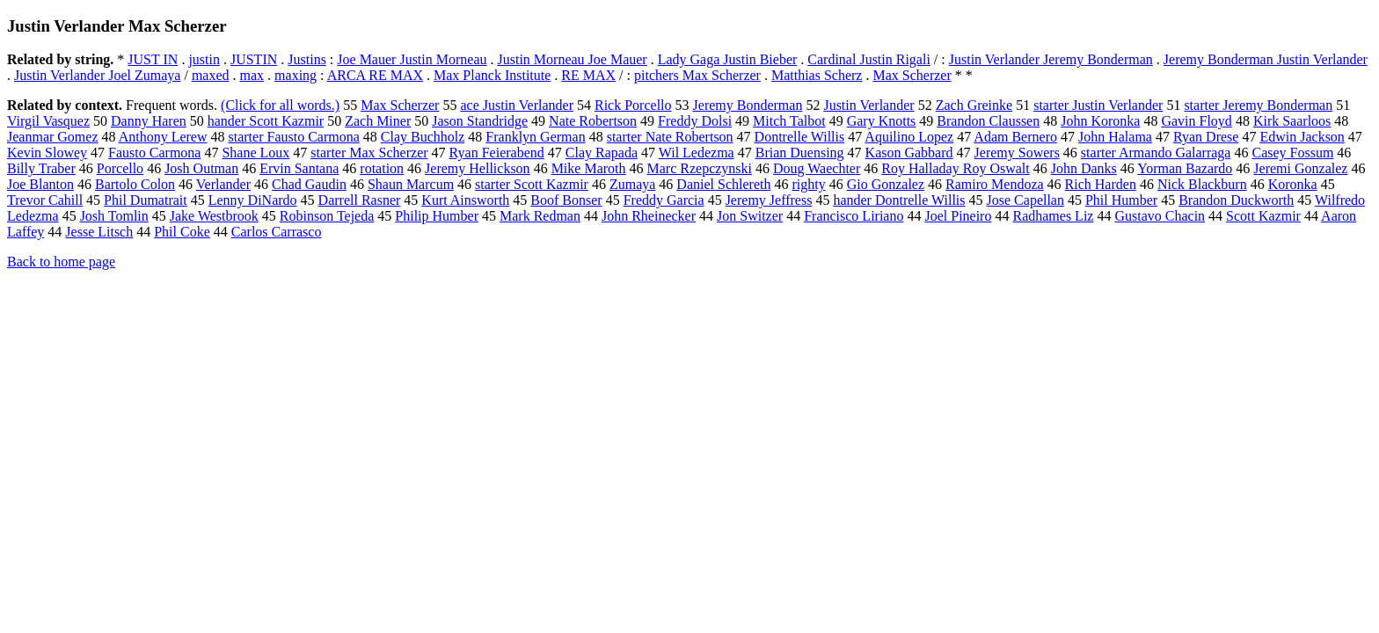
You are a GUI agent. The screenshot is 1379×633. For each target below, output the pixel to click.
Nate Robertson (593, 120)
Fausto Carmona (154, 152)
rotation (382, 168)
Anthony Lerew (163, 136)
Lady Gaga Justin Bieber (728, 59)
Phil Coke (182, 231)
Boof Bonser (566, 200)
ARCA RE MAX (375, 75)
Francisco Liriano (853, 215)
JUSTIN (253, 59)
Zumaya (632, 184)
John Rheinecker (649, 215)
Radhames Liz (1052, 215)
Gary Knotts (881, 120)
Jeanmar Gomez (52, 136)
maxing (295, 75)
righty (808, 184)
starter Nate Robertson (670, 136)
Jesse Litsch (99, 231)
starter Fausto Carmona (294, 136)
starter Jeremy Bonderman (1258, 105)
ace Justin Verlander (516, 105)
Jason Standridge (480, 120)
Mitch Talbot (789, 120)
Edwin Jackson (1301, 136)
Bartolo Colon (135, 184)
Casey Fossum (1292, 152)
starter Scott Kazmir (531, 184)
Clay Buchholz (423, 136)
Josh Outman (201, 168)
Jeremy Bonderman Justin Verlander (1266, 59)
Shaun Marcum (411, 184)
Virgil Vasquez (48, 120)
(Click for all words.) (280, 105)
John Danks (1084, 168)
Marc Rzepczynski (700, 168)
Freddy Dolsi (695, 120)
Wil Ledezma (696, 152)
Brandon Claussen (988, 120)
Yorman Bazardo (1184, 168)
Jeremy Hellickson (477, 168)
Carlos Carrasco (276, 231)
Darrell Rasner (359, 200)
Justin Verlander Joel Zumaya (97, 75)
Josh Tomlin (114, 215)
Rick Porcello (633, 105)
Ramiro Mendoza (994, 184)
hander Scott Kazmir (266, 120)
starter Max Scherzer (368, 152)
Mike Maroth (588, 168)
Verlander (223, 184)
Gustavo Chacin (1159, 215)
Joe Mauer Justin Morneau (411, 59)
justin (204, 59)
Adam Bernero (1015, 136)
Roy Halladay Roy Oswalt (955, 168)
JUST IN (153, 59)
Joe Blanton (40, 184)
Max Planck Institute (492, 75)
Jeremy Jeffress (769, 200)
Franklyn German (535, 136)
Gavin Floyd (1196, 120)
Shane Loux (255, 152)
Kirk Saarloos (1292, 120)
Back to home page (61, 261)
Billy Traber (41, 168)
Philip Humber (436, 215)
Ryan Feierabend (496, 152)
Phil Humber (1121, 200)
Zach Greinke (974, 105)
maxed (211, 75)
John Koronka (1100, 120)
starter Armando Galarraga (1156, 152)
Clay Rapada (601, 152)
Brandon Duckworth (1236, 200)
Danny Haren (148, 120)
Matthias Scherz (817, 75)
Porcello (120, 168)
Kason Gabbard (909, 152)
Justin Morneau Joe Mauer (572, 59)
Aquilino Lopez (909, 136)
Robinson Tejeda (327, 215)
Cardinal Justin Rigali (868, 59)
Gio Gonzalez (885, 184)
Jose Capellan (1025, 200)
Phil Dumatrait (145, 200)
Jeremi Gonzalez (1300, 168)
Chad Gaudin (309, 184)
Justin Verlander (868, 105)
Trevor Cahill (45, 200)
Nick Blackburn (1202, 184)
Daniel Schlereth (723, 184)
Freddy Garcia (664, 200)
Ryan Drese (1205, 136)
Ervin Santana (299, 168)
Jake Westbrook (214, 215)
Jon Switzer (750, 215)
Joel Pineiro (957, 215)
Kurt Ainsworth (465, 200)
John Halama (1115, 136)
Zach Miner (378, 120)
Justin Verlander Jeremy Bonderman (1051, 59)
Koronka (1292, 184)
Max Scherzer (911, 75)
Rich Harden (1100, 184)
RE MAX (588, 75)
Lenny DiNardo (252, 200)
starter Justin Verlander (1098, 105)
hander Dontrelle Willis (899, 200)
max (252, 75)
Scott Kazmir (1263, 215)
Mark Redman (540, 215)
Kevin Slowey (47, 152)
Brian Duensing (799, 152)
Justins (307, 59)
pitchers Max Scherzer (697, 75)
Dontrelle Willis (800, 136)
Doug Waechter (816, 168)
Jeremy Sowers (1017, 152)
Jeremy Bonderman (748, 105)
